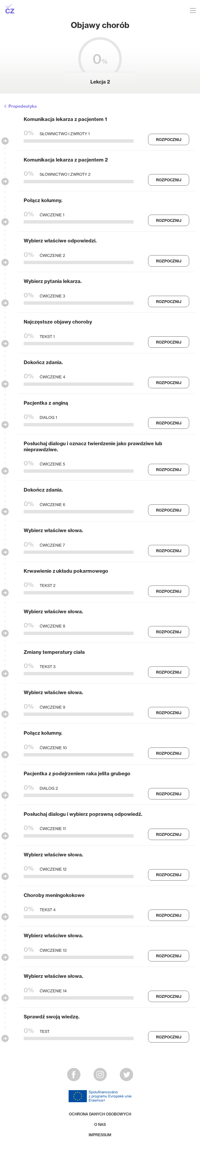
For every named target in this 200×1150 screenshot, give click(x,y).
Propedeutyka (22, 106)
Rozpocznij (168, 139)
